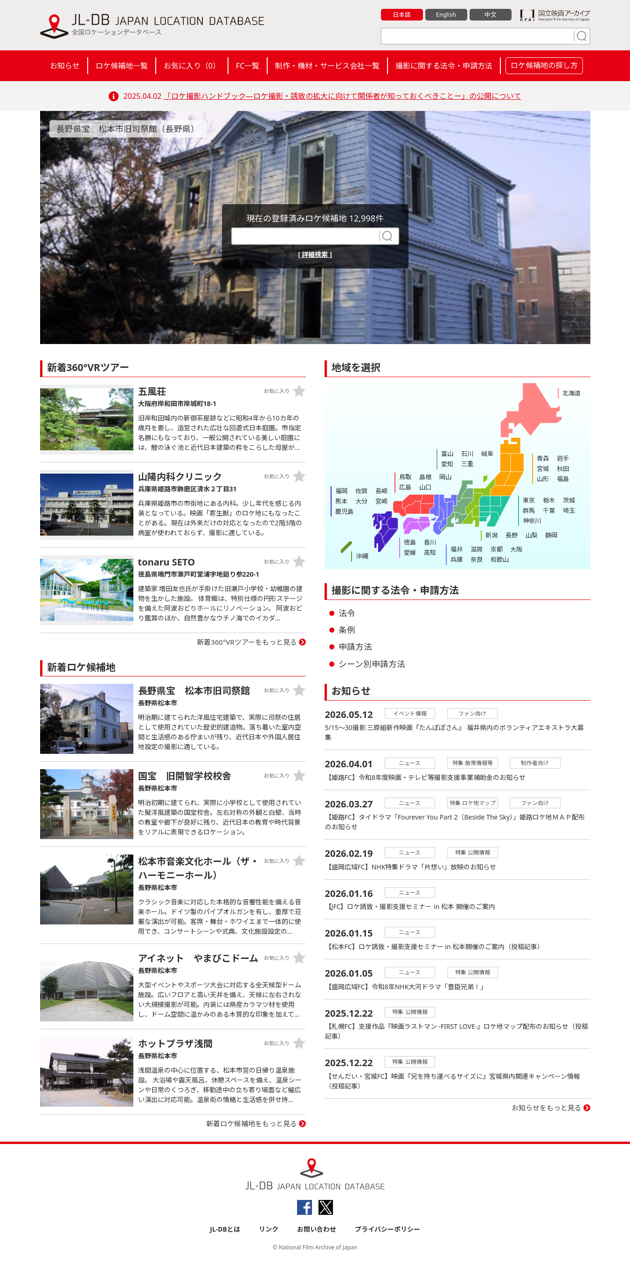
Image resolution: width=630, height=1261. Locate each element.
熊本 (341, 500)
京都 (496, 549)
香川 (429, 542)
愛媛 (410, 552)
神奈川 (532, 520)
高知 (429, 552)
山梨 (531, 535)
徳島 (410, 542)
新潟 (491, 535)
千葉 (548, 510)
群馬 (529, 510)
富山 (447, 453)
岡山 (444, 477)
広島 (405, 486)
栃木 (548, 500)
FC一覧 (247, 66)
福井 (456, 549)
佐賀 (361, 491)
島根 (425, 477)
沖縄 (362, 556)
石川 (467, 453)
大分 (361, 500)
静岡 (550, 535)
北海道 (571, 393)
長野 (511, 535)
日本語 (402, 14)
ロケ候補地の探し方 (544, 65)
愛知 (447, 463)
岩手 (562, 458)
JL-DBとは (225, 1229)
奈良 (476, 559)
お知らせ (65, 66)
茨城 (568, 500)
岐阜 (486, 453)
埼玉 (568, 510)
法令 (347, 613)
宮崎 (380, 500)
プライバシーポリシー (387, 1229)
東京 (529, 500)
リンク (268, 1229)
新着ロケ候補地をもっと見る (251, 1123)
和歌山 (499, 559)
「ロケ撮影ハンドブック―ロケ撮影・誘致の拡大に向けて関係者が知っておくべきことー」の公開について (342, 96)
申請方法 (355, 646)
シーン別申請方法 (372, 663)
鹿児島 (344, 510)
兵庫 (456, 559)
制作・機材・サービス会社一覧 (327, 66)
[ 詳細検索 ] (315, 254)
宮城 (543, 468)
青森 (543, 458)
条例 (347, 629)
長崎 (380, 491)
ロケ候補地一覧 (122, 66)
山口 (425, 486)
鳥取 (405, 477)
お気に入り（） (192, 66)
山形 (543, 478)
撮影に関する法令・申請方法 (443, 66)
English (446, 14)
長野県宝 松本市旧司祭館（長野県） (127, 128)
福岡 (341, 491)
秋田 (562, 468)
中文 (491, 14)
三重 (467, 463)
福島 (562, 478)
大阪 (515, 549)
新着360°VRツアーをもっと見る (247, 642)
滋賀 (476, 549)
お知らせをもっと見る (547, 1099)
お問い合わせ (316, 1229)
